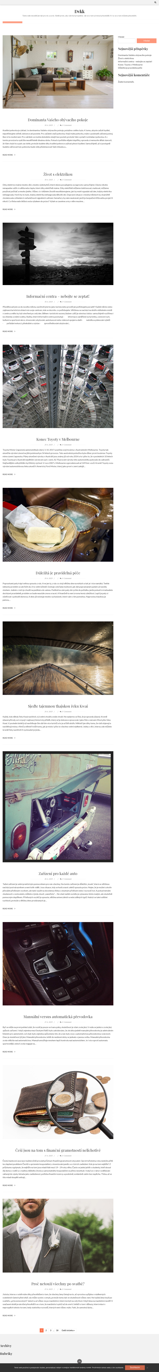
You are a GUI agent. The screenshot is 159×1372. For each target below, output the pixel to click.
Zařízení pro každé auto (58, 873)
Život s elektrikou (57, 174)
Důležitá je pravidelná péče (58, 572)
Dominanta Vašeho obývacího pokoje (58, 119)
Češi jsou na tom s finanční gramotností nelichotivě (58, 1150)
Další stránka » (68, 1330)
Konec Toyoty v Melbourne (58, 439)
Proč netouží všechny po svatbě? (57, 1283)
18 (57, 1330)
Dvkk (80, 11)
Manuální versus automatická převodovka (58, 1016)
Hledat (121, 36)
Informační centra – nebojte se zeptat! (57, 296)
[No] (147, 1367)
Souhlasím (135, 1367)
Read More (9, 155)
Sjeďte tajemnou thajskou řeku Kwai (58, 705)
